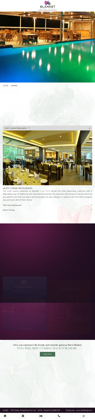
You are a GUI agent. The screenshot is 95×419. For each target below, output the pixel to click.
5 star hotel (45, 191)
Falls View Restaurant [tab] (47, 205)
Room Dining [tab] (47, 210)
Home (5, 85)
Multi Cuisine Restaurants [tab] (47, 128)
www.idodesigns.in (84, 410)
